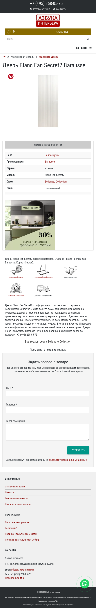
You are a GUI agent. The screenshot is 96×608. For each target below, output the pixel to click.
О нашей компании (15, 486)
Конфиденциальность (16, 498)
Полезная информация (17, 522)
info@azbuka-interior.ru (22, 569)
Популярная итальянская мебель (22, 539)
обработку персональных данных (68, 459)
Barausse (50, 161)
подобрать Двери (48, 56)
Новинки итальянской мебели (21, 533)
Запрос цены (52, 155)
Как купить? (11, 528)
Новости (9, 492)
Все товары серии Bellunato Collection (48, 341)
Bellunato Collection (56, 181)
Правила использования (18, 504)
